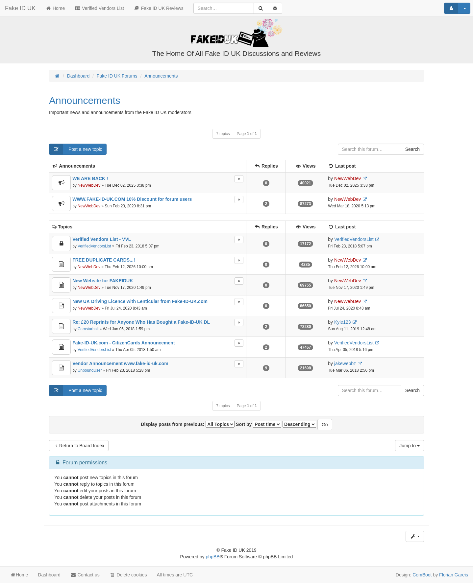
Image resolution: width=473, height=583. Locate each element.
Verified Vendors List (99, 8)
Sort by (258, 424)
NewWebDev (89, 185)
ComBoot (422, 574)
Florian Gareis (453, 574)
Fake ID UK (20, 8)
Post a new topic (75, 149)
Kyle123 (342, 322)
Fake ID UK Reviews (159, 8)
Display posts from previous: (188, 424)
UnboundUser (90, 370)
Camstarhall (88, 329)
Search (412, 149)
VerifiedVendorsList (94, 246)
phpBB (212, 556)
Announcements (84, 100)
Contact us (85, 574)
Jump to (409, 445)
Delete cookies (128, 574)
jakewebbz (345, 363)
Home (55, 8)
